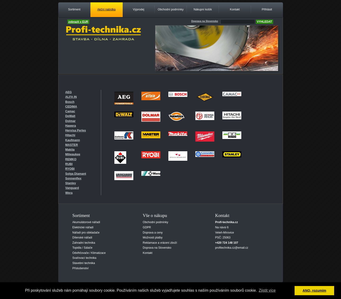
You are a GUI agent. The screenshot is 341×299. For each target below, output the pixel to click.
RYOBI (70, 168)
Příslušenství (80, 268)
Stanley (70, 183)
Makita (70, 149)
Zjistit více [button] (267, 290)
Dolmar (70, 121)
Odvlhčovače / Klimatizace (89, 253)
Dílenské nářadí (82, 237)
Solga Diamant (75, 173)
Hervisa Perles (75, 130)
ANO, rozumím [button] (314, 290)
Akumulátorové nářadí (86, 222)
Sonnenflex (73, 178)
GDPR (147, 227)
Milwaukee (72, 154)
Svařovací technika (84, 258)
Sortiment (74, 9)
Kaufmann (72, 140)
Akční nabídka (106, 9)
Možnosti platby (152, 237)
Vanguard (72, 188)
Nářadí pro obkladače (86, 232)
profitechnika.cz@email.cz (231, 247)
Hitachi (70, 135)
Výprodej (138, 9)
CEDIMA (71, 106)
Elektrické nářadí (83, 227)
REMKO (70, 159)
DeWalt (70, 116)
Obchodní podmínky (171, 9)
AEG (68, 92)
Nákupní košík (202, 9)
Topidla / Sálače (82, 247)
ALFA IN (71, 97)
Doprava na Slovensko (157, 247)
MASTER (71, 145)
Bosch (70, 102)
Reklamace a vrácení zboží (160, 242)
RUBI (69, 164)
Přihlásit (267, 9)
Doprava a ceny (153, 232)
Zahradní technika (83, 242)
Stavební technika (83, 263)
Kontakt (235, 9)
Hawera (70, 125)
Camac (70, 111)
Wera (69, 193)
